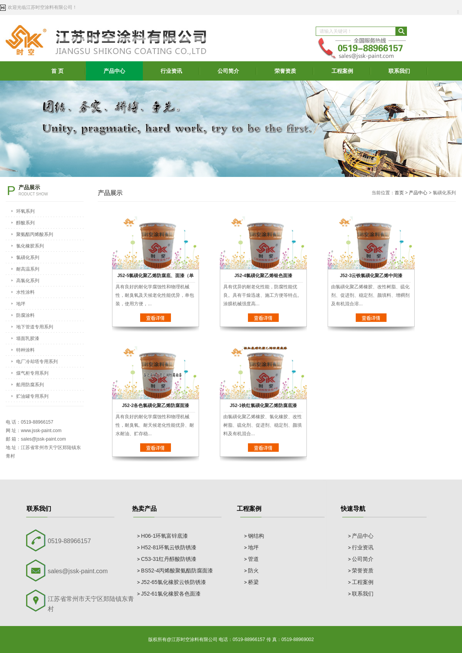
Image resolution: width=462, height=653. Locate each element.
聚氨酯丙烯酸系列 (34, 234)
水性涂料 (25, 292)
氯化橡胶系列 (30, 246)
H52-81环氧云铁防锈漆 (168, 547)
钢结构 (256, 536)
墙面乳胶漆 (27, 338)
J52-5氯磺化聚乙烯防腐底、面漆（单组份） (155, 278)
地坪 (20, 303)
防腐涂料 (25, 315)
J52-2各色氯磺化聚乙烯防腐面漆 (155, 405)
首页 (399, 192)
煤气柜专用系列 (32, 373)
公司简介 (228, 71)
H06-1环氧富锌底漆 (164, 536)
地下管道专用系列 (34, 327)
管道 (253, 559)
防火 (253, 570)
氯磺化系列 (27, 257)
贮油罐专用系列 (32, 396)
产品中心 (114, 71)
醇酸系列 (25, 223)
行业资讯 (171, 71)
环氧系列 (25, 211)
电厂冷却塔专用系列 (37, 361)
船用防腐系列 (30, 384)
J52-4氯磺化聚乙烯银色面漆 (263, 275)
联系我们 (399, 71)
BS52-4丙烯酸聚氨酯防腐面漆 (177, 570)
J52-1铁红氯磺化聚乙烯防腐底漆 (263, 405)
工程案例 (342, 71)
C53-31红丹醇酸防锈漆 (168, 559)
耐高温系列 (27, 269)
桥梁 (253, 582)
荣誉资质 (285, 71)
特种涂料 (25, 350)
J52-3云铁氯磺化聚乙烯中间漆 (371, 275)
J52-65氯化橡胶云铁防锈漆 (173, 582)
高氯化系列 (27, 280)
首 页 (57, 71)
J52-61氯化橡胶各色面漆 (171, 594)
